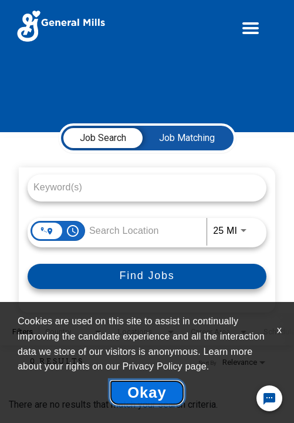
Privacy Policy (152, 366)
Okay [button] (147, 392)
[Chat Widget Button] (269, 398)
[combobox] (141, 187)
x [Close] (279, 330)
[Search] (147, 276)
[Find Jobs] (147, 276)
